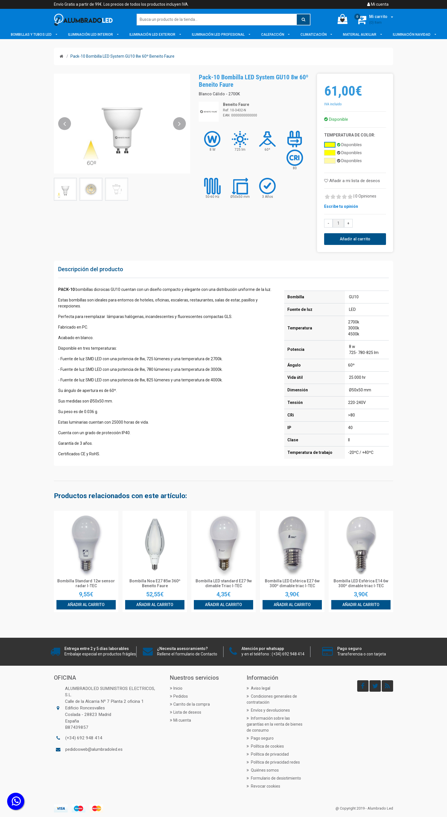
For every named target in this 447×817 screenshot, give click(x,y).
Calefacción (273, 35)
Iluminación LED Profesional (219, 35)
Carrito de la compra (190, 704)
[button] (64, 123)
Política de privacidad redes (273, 762)
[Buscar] (223, 19)
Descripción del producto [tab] (90, 269)
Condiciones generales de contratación (272, 699)
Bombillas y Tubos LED (31, 35)
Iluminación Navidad (412, 35)
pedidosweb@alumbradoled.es (94, 749)
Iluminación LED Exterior (152, 35)
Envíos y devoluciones (268, 710)
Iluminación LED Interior (91, 35)
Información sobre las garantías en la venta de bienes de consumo (274, 724)
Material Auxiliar (360, 35)
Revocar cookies (263, 786)
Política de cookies (265, 746)
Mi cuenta (378, 4)
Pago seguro (260, 738)
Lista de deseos (185, 712)
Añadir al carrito (355, 239)
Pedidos (179, 696)
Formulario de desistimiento (274, 778)
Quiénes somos (263, 770)
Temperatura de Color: (349, 135)
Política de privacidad (268, 754)
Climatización (313, 35)
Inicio (176, 688)
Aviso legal (258, 688)
